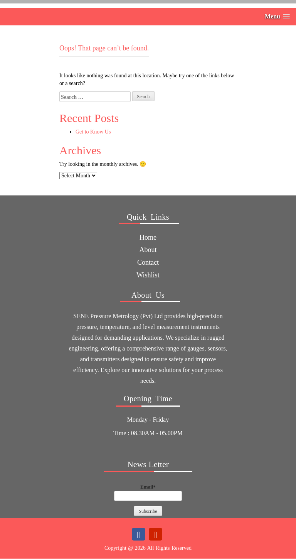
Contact (148, 262)
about (148, 250)
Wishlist (147, 275)
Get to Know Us (93, 132)
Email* (148, 492)
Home (148, 237)
